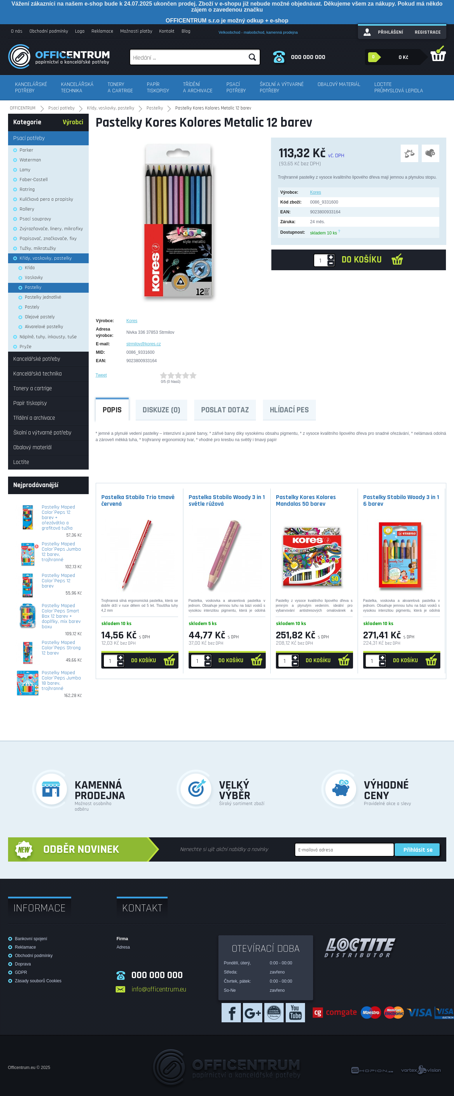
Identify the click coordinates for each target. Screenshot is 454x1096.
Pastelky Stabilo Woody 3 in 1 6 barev (401, 500)
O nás (16, 31)
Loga (79, 31)
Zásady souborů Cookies (38, 980)
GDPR (21, 972)
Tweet (101, 375)
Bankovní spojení (31, 938)
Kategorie (27, 122)
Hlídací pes (289, 410)
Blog (186, 31)
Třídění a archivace (197, 87)
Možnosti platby (136, 31)
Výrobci (73, 122)
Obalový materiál (339, 84)
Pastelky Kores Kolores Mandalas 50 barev (306, 500)
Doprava (23, 964)
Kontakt (167, 31)
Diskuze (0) (161, 410)
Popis (112, 410)
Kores (315, 192)
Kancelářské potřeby (31, 87)
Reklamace (102, 31)
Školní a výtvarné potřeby (282, 87)
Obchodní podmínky (48, 31)
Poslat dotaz (225, 410)
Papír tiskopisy (158, 87)
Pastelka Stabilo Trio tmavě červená (138, 500)
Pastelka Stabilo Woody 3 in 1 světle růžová (227, 500)
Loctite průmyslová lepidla (398, 87)
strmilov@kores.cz (144, 343)
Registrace (428, 32)
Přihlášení (390, 32)
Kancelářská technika (77, 87)
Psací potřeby (236, 87)
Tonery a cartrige (120, 87)
